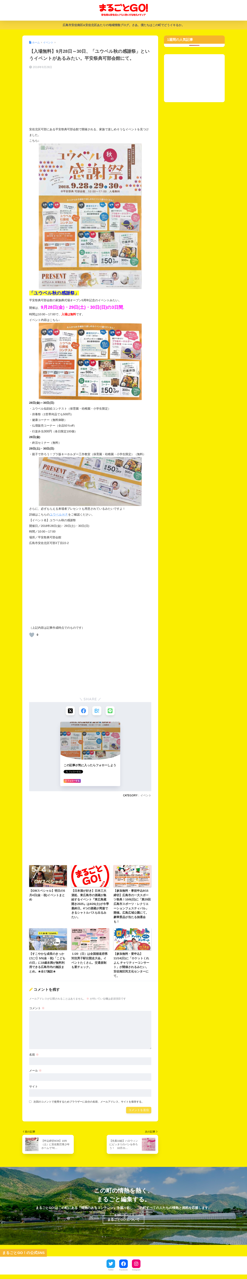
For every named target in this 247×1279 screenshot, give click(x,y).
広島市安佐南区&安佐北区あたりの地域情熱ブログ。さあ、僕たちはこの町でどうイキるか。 (123, 25)
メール (35, 1071)
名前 (34, 1055)
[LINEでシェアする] (110, 711)
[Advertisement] (90, 99)
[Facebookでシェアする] (83, 711)
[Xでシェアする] (69, 711)
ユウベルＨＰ (59, 514)
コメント (37, 1008)
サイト (33, 1087)
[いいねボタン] (31, 634)
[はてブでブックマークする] (97, 711)
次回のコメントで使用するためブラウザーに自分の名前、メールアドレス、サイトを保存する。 (88, 1102)
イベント (145, 795)
